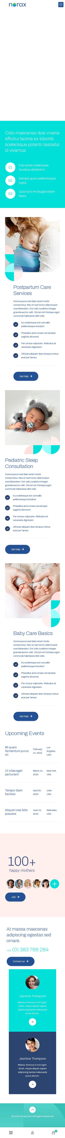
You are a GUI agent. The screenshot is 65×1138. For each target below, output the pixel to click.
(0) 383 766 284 (28, 949)
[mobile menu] (60, 4)
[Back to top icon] (32, 1110)
